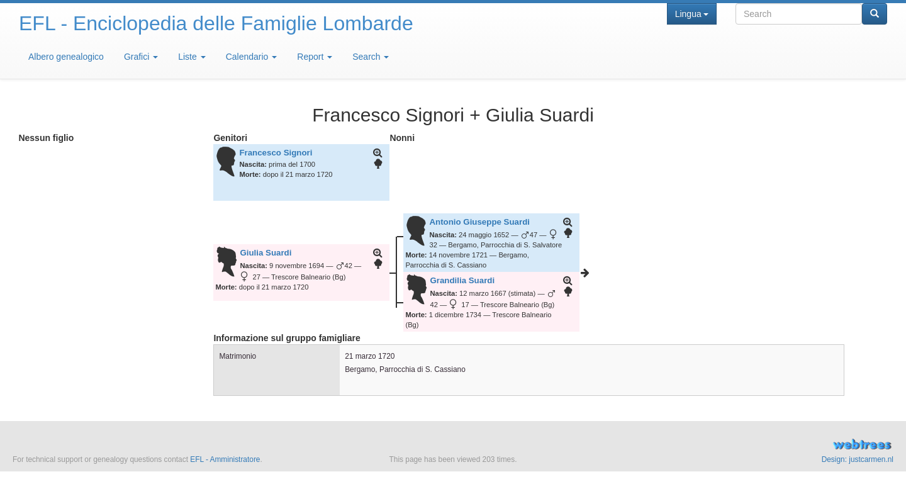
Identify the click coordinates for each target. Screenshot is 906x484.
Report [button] (314, 57)
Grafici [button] (141, 57)
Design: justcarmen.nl (857, 459)
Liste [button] (191, 57)
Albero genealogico (66, 57)
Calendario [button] (251, 57)
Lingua (691, 14)
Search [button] (370, 57)
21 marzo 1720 (369, 356)
